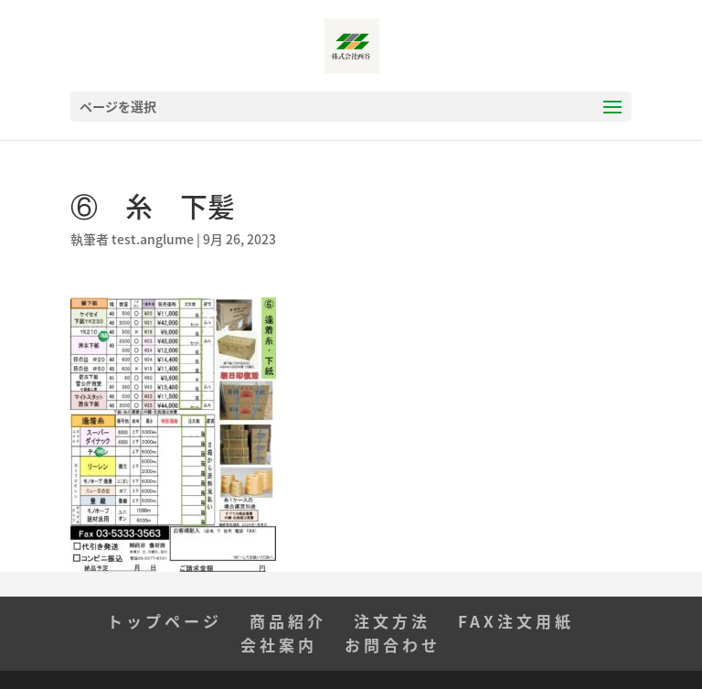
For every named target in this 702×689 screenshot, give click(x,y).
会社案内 (278, 644)
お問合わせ (393, 644)
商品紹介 (288, 620)
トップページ (164, 620)
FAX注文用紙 (516, 620)
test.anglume (153, 239)
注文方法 (392, 620)
